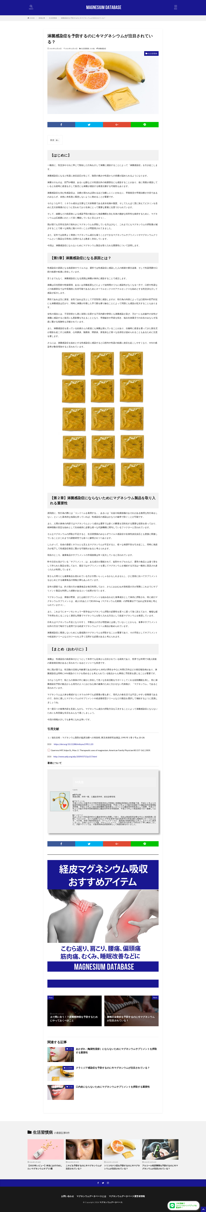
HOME (32, 18)
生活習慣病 (53, 18)
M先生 (79, 782)
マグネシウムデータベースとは (91, 1196)
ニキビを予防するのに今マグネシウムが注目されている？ (84, 1167)
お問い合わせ (67, 1196)
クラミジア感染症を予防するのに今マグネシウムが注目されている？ (113, 1067)
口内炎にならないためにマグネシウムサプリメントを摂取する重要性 (113, 1086)
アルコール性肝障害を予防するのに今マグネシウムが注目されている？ (160, 1167)
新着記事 (42, 18)
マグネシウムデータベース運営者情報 (127, 1196)
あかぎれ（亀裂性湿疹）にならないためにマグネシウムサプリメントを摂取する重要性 (116, 1050)
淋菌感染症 (102, 49)
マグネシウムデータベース (111, 1202)
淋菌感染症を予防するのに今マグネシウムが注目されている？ (83, 18)
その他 (92, 49)
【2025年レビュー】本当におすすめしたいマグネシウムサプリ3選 (45, 1167)
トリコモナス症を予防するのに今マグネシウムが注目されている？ (122, 1167)
